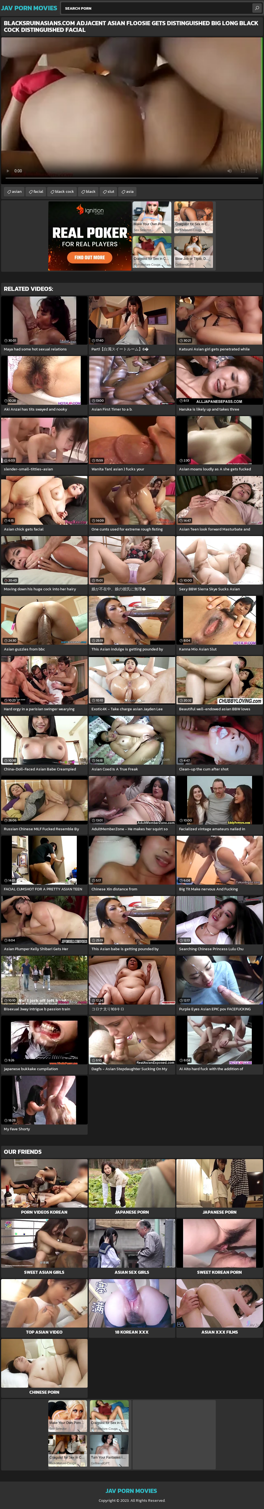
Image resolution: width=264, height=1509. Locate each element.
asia (130, 191)
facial (38, 191)
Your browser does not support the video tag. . (132, 110)
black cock (64, 191)
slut (111, 191)
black (91, 191)
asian (17, 191)
